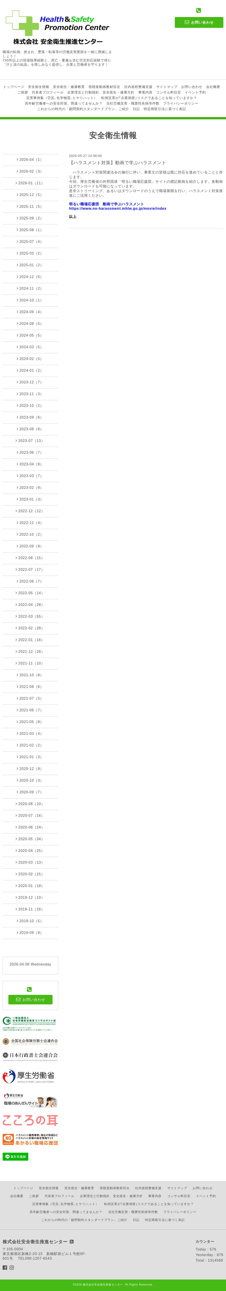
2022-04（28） (30, 605)
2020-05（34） (30, 839)
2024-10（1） (30, 300)
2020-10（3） (30, 780)
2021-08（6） (30, 687)
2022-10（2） (30, 534)
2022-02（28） (30, 628)
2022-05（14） (30, 593)
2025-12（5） (30, 195)
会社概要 (213, 87)
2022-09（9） (30, 546)
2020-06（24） (30, 827)
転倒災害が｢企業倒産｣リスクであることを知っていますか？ (149, 98)
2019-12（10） (30, 897)
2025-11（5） (30, 206)
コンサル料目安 (168, 92)
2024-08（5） (30, 324)
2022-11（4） (30, 523)
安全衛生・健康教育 (69, 87)
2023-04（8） (30, 464)
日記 (136, 109)
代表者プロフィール (48, 92)
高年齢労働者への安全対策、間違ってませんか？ (64, 103)
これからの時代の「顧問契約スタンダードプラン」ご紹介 (83, 109)
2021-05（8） (30, 722)
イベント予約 (195, 92)
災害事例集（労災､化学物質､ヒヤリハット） (61, 98)
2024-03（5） (30, 347)
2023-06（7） (30, 452)
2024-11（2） (30, 288)
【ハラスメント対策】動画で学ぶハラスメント (117, 162)
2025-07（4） (30, 242)
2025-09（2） (30, 218)
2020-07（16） (30, 815)
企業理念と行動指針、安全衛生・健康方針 (100, 92)
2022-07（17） (30, 569)
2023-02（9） (30, 487)
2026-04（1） (30, 160)
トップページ (13, 87)
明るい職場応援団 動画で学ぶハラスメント (106, 204)
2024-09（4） (30, 312)
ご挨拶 (22, 92)
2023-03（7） (30, 476)
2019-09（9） (30, 933)
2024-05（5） (30, 335)
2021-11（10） (30, 663)
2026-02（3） (30, 171)
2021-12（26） (30, 651)
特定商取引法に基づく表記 (165, 109)
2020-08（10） (30, 804)
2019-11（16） (30, 909)
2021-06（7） (30, 710)
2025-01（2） (30, 265)
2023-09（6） (30, 417)
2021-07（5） (30, 698)
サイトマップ (166, 87)
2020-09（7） (30, 792)
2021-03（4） (30, 733)
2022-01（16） (30, 640)
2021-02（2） (30, 745)
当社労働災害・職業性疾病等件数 (132, 103)
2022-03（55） (30, 616)
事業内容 (145, 92)
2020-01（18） (30, 886)
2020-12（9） (30, 769)
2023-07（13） (30, 441)
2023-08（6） (30, 429)
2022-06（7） (30, 581)
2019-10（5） (30, 921)
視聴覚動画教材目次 (104, 87)
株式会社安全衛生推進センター (103, 1284)
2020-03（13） (30, 862)
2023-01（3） (30, 499)
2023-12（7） (30, 382)
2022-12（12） (30, 511)
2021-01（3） (30, 757)
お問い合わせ (191, 87)
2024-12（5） (30, 277)
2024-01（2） (30, 370)
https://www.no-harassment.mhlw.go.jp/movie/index (118, 208)
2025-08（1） (30, 230)
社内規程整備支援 (138, 87)
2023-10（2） (30, 405)
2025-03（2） (30, 253)
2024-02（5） (30, 359)
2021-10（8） (30, 675)
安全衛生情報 (38, 87)
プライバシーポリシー (180, 103)
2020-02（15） (30, 874)
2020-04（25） (30, 851)
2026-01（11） (30, 183)
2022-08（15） (30, 558)
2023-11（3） (30, 394)
